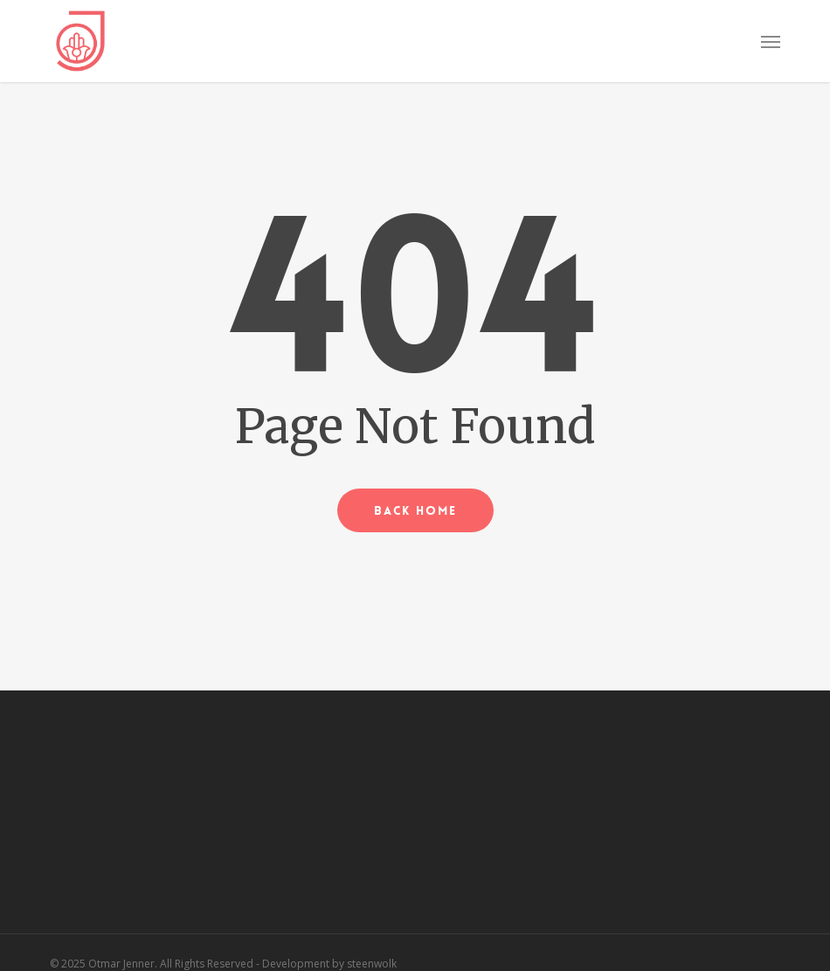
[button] (770, 41)
